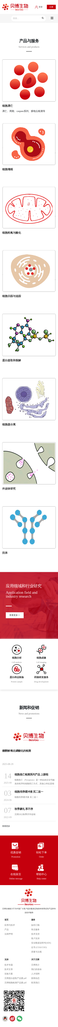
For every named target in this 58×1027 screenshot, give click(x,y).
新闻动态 (35, 978)
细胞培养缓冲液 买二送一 (29, 791)
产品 (6, 929)
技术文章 (8, 969)
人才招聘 (35, 974)
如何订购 (35, 925)
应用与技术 (9, 925)
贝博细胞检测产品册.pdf (15, 983)
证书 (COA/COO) (39, 947)
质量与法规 (36, 952)
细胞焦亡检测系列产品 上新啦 (31, 774)
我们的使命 (36, 969)
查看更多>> (14, 615)
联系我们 (35, 983)
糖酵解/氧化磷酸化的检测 (16, 750)
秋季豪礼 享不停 (24, 808)
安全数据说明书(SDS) (41, 943)
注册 (51, 7)
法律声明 (8, 934)
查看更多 (6, 826)
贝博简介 (35, 965)
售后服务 (35, 929)
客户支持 (35, 938)
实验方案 (8, 974)
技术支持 (35, 934)
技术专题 (8, 965)
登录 (39, 7)
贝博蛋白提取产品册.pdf (15, 978)
